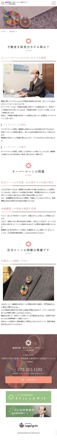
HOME (3, 31)
